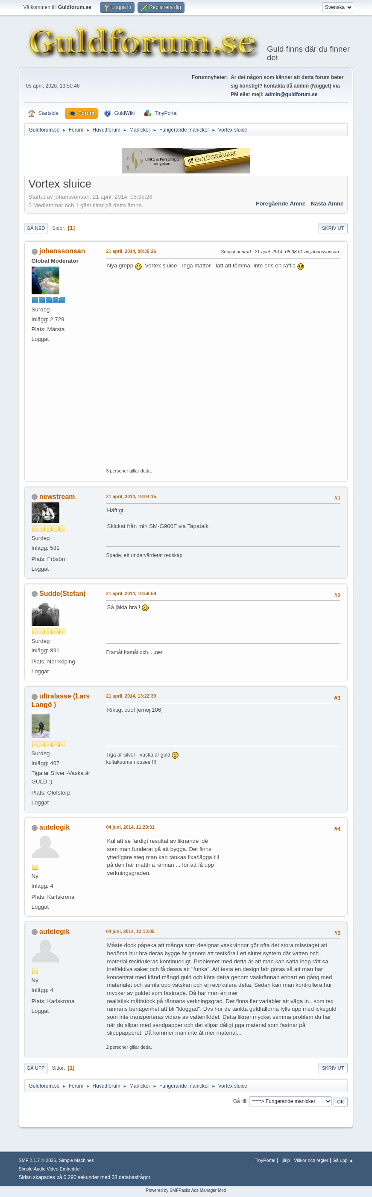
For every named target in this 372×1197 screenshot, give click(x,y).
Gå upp (36, 1068)
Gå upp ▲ (342, 1160)
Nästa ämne (326, 203)
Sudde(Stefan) (62, 593)
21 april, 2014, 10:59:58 (131, 593)
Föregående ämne (280, 203)
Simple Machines (76, 1160)
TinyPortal (265, 1160)
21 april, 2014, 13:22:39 (131, 695)
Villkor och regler (311, 1160)
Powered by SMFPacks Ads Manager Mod (186, 1190)
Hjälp (284, 1160)
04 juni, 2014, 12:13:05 (130, 931)
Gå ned (36, 228)
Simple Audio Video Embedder (50, 1168)
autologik (54, 827)
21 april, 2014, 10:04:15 (131, 496)
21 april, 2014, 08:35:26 (131, 251)
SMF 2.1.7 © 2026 (37, 1160)
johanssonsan (62, 251)
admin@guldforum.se (291, 94)
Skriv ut (333, 228)
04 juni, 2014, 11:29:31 (130, 827)
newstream (57, 496)
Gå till (239, 1101)
